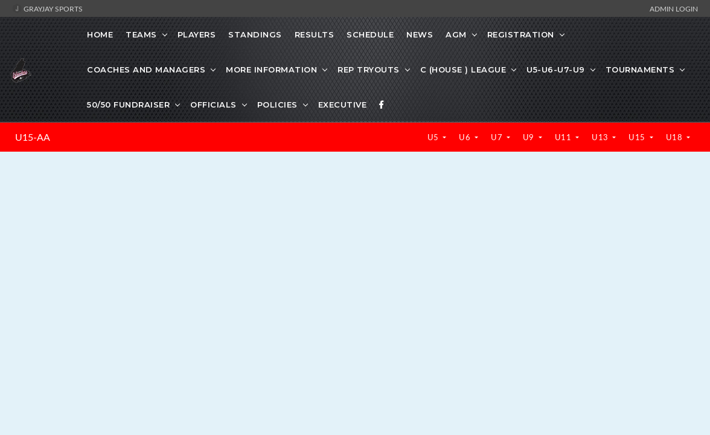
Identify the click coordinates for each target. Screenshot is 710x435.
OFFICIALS (213, 104)
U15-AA (32, 137)
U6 (466, 137)
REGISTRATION (520, 34)
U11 (564, 137)
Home (100, 34)
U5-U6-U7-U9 (555, 69)
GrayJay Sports (47, 8)
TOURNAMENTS (640, 69)
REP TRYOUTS (368, 69)
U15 (637, 137)
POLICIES (277, 104)
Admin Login (674, 8)
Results (314, 34)
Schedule (370, 34)
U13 (601, 137)
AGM (456, 34)
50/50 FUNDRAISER (128, 104)
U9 (530, 137)
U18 (675, 137)
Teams (141, 34)
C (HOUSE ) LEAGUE (463, 69)
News (419, 34)
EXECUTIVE (342, 104)
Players (196, 34)
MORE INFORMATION (271, 69)
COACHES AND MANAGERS (146, 69)
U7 (498, 137)
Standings (255, 34)
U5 (434, 137)
